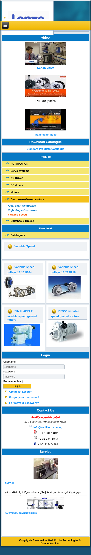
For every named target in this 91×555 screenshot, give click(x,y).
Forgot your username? (24, 397)
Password (9, 371)
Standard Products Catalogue (45, 148)
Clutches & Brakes (22, 220)
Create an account (20, 391)
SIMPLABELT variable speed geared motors (22, 315)
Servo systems (19, 170)
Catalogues (17, 235)
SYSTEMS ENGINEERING (21, 513)
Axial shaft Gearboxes (22, 205)
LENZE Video (45, 67)
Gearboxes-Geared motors (27, 199)
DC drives (16, 185)
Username (9, 361)
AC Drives (16, 178)
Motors (14, 192)
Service (9, 482)
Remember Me (12, 381)
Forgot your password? (24, 402)
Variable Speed (17, 214)
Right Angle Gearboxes (22, 210)
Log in (17, 386)
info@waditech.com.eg (48, 427)
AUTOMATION (19, 163)
